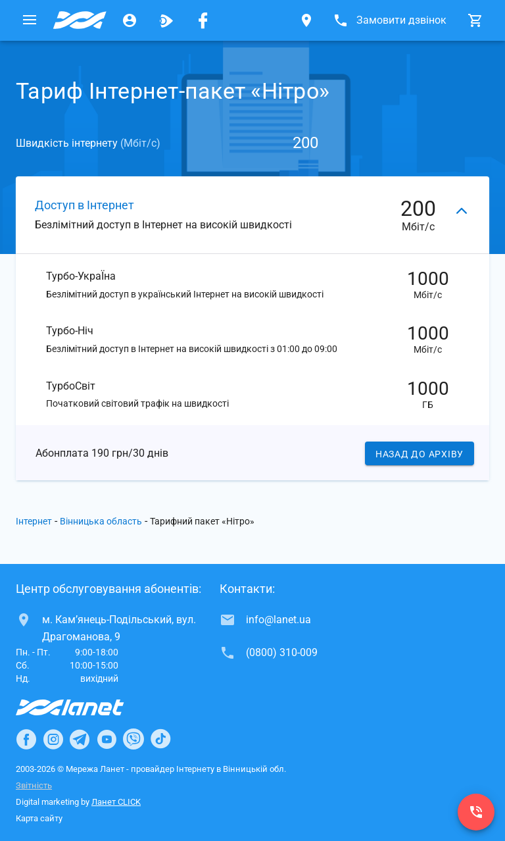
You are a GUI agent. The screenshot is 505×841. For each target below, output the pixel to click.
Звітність (34, 786)
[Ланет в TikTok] (160, 739)
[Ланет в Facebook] (26, 739)
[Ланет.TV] (166, 20)
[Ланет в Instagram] (53, 739)
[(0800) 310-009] (476, 812)
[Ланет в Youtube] (106, 739)
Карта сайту (39, 819)
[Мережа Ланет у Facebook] (203, 20)
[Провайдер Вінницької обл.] (79, 20)
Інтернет (34, 522)
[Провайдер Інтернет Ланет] (85, 708)
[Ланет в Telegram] (79, 739)
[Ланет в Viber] (133, 739)
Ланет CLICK (116, 802)
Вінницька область (101, 522)
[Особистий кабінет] (129, 20)
